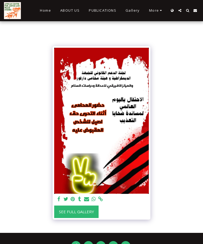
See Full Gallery (76, 211)
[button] (179, 10)
